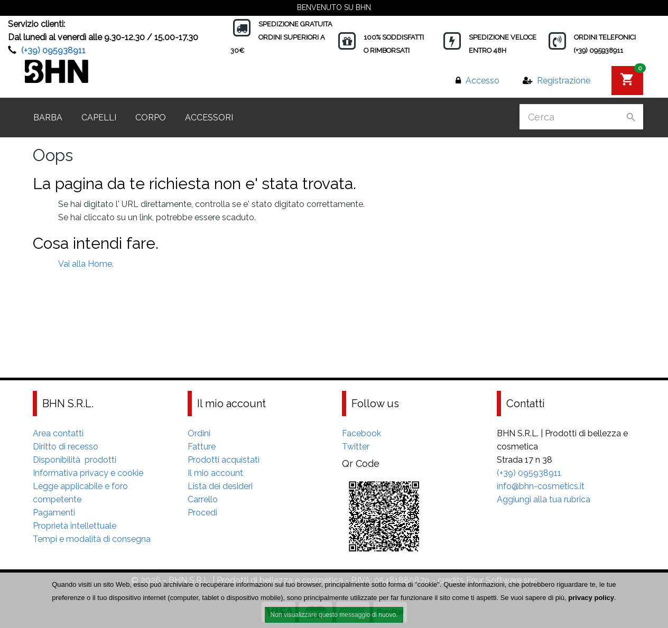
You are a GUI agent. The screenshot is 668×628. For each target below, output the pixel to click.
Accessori (209, 118)
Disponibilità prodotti (74, 460)
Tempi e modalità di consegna (92, 539)
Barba (47, 118)
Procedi (202, 513)
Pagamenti (54, 513)
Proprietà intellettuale (74, 526)
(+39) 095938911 (53, 50)
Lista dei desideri (220, 486)
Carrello (203, 499)
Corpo (150, 118)
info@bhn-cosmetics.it (540, 486)
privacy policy (591, 599)
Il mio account (215, 473)
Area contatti (58, 433)
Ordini (199, 433)
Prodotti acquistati (223, 460)
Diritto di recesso (65, 447)
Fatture (202, 447)
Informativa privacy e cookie (88, 473)
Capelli (98, 118)
